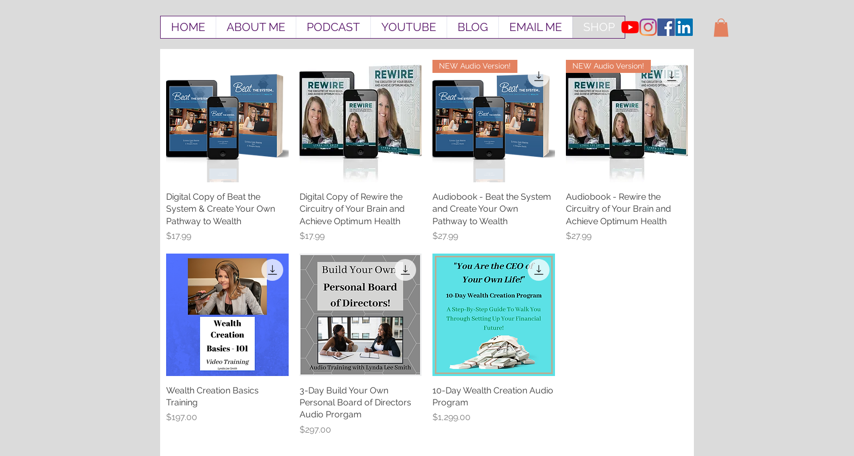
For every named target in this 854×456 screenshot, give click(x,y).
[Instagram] (648, 27)
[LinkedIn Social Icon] (684, 27)
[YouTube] (630, 27)
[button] (721, 27)
